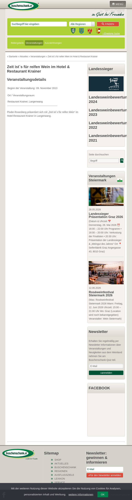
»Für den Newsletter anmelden (104, 475)
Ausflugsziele (64, 475)
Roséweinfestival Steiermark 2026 (101, 293)
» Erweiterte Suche (111, 33)
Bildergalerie (17, 43)
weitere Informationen (80, 494)
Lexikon (59, 478)
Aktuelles (61, 463)
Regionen (60, 471)
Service (59, 482)
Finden (108, 24)
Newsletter (98, 331)
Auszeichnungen (53, 43)
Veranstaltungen (34, 43)
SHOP (57, 459)
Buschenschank (65, 467)
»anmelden (106, 372)
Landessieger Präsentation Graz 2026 (106, 215)
